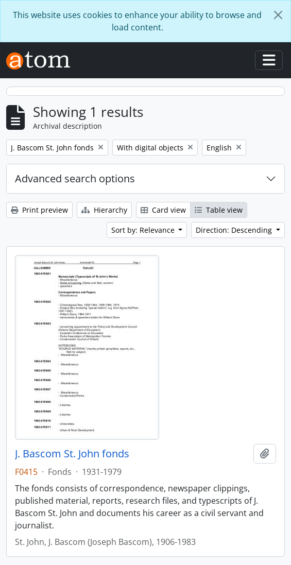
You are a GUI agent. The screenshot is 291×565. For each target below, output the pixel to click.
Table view (219, 210)
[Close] (278, 15)
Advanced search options (75, 178)
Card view (163, 210)
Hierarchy (104, 210)
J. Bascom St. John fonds (72, 454)
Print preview (39, 210)
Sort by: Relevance (144, 230)
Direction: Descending (235, 230)
